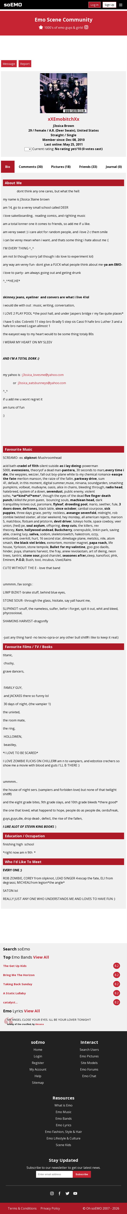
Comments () (31, 167)
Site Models (89, 1063)
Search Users (89, 1049)
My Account (37, 1069)
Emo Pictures (89, 1056)
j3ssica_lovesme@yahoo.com (43, 375)
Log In (94, 5)
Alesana (39, 1024)
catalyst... (10, 1002)
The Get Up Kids (15, 966)
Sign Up (109, 5)
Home (38, 1049)
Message (9, 64)
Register (38, 1063)
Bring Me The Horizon (19, 975)
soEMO (13, 5)
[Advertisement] (63, 48)
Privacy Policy (50, 1208)
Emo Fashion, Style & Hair (63, 1132)
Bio (7, 167)
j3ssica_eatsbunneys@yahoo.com (42, 383)
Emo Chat (89, 1076)
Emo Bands (63, 1118)
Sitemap (38, 1082)
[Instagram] (86, 27)
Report (25, 64)
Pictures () (61, 167)
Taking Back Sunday (17, 984)
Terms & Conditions (22, 1208)
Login (38, 1056)
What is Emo (63, 1105)
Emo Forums (89, 1069)
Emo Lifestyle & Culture (63, 1138)
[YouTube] (75, 1194)
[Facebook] (59, 1194)
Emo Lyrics (63, 1125)
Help (38, 1076)
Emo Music (63, 1112)
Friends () (88, 167)
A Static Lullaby (14, 993)
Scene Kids (63, 1145)
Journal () (114, 167)
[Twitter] (67, 1194)
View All (41, 957)
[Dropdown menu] (120, 4)
